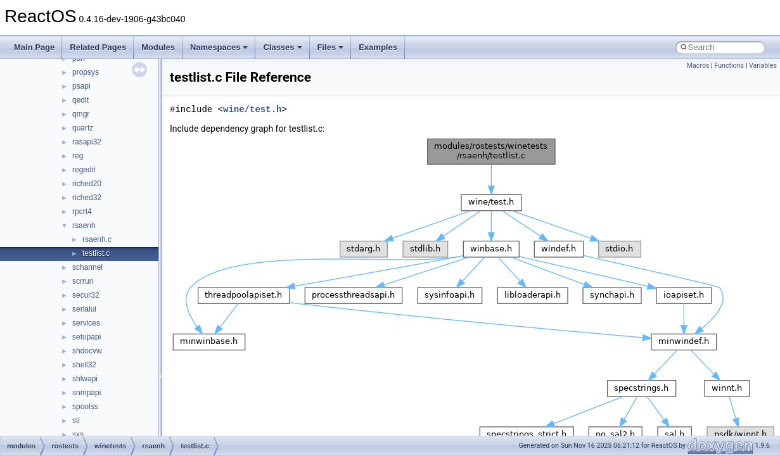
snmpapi (86, 392)
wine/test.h (252, 109)
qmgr (80, 114)
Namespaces (219, 47)
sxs (78, 434)
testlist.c (96, 253)
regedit (84, 169)
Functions (729, 65)
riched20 (86, 183)
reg (77, 155)
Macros (698, 65)
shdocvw (87, 350)
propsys (85, 72)
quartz (82, 128)
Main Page (34, 47)
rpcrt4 (82, 211)
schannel (87, 267)
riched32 (86, 197)
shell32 (84, 364)
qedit (80, 100)
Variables (763, 65)
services (86, 323)
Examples (378, 47)
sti (76, 420)
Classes (282, 47)
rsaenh (84, 225)
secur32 (85, 295)
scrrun (82, 281)
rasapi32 (86, 141)
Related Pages (98, 47)
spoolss (85, 406)
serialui (84, 309)
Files (330, 47)
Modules (158, 47)
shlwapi (85, 378)
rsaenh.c (97, 239)
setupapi (86, 336)
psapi (81, 86)
